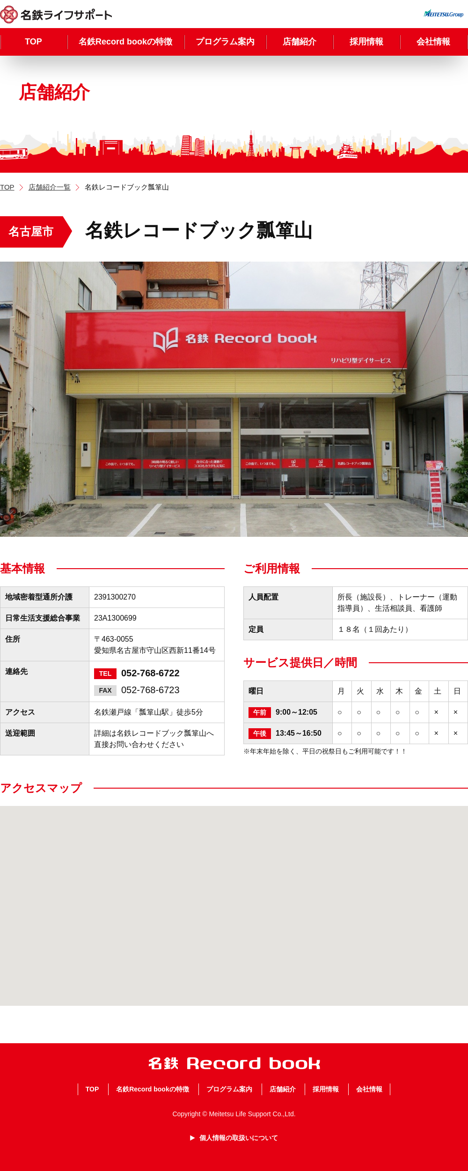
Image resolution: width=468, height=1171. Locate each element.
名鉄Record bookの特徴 (125, 41)
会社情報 (433, 41)
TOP (33, 41)
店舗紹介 (299, 41)
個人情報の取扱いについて (238, 1138)
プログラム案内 (225, 41)
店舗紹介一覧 (50, 187)
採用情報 (366, 41)
